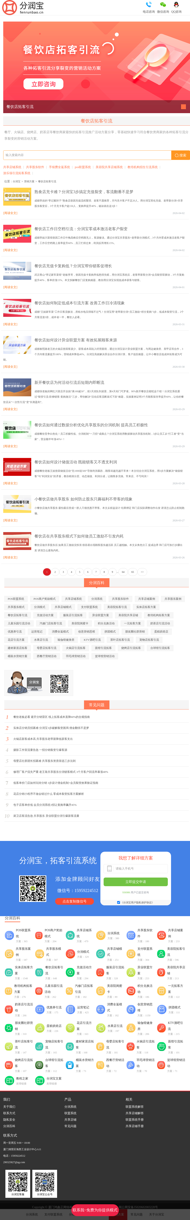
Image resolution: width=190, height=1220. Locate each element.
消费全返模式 (60, 631)
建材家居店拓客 (17, 648)
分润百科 (9, 1126)
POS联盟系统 (16, 598)
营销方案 (29, 181)
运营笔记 (36, 631)
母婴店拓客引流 (46, 648)
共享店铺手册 (135, 1126)
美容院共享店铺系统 (109, 167)
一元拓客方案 (132, 623)
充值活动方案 (45, 615)
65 (132, 571)
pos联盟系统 (83, 167)
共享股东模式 (16, 607)
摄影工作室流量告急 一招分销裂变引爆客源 (40, 749)
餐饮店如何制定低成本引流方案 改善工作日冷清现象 (79, 303)
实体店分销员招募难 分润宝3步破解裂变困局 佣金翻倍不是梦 (51, 728)
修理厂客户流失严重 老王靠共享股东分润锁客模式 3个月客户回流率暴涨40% (60, 771)
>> (142, 571)
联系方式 (9, 1113)
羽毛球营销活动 (76, 656)
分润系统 (97, 598)
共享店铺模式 (63, 607)
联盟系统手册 (135, 1119)
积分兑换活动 (106, 623)
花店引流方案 (16, 639)
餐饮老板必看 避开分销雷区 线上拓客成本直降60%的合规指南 (51, 717)
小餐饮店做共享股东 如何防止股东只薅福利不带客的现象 (83, 499)
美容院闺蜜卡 (80, 623)
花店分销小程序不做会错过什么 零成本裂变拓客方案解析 (48, 793)
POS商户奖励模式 (45, 598)
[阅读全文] (10, 213)
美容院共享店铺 (128, 615)
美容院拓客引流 (117, 607)
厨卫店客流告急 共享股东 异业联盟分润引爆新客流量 (46, 815)
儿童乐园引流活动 (19, 623)
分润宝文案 (54, 1078)
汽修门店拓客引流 (51, 623)
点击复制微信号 (74, 901)
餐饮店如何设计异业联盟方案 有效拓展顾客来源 (75, 340)
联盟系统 (70, 1113)
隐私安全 (9, 1119)
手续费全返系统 (59, 167)
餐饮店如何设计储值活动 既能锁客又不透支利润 (75, 462)
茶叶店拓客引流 (120, 639)
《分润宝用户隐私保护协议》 (137, 902)
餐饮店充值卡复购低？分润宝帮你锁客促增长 (73, 266)
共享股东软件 (35, 167)
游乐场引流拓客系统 (16, 173)
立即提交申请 (135, 882)
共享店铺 (70, 1119)
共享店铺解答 (135, 1113)
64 (123, 571)
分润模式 (39, 607)
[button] (183, 106)
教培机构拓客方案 (159, 615)
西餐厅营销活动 (46, 656)
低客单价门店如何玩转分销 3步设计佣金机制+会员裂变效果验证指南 (55, 782)
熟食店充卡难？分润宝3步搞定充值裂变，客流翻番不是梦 (83, 192)
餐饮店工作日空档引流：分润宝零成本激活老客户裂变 (81, 229)
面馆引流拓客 (103, 648)
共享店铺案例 (146, 598)
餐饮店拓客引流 (20, 107)
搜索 (180, 155)
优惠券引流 (15, 631)
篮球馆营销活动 (105, 656)
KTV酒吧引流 (92, 639)
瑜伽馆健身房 (66, 639)
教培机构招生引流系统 (143, 167)
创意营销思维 (86, 631)
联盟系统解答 (135, 1106)
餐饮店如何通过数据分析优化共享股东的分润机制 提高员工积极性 (91, 425)
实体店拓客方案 (146, 607)
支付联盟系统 (89, 607)
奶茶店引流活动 (160, 623)
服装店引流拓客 (73, 615)
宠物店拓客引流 (149, 639)
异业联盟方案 (100, 615)
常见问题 (70, 1126)
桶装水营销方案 (17, 656)
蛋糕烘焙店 (161, 631)
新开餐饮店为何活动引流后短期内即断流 (69, 382)
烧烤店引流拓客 (131, 648)
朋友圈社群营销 (135, 631)
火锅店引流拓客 (76, 648)
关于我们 (9, 1106)
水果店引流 (41, 639)
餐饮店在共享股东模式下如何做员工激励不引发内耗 (79, 536)
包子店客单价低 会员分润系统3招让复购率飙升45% (45, 804)
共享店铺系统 (12, 167)
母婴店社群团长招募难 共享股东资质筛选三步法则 (44, 760)
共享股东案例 (173, 598)
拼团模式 (110, 631)
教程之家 (22, 1078)
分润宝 (16, 181)
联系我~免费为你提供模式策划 (95, 1212)
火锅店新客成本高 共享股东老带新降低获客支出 (43, 738)
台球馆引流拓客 (160, 648)
